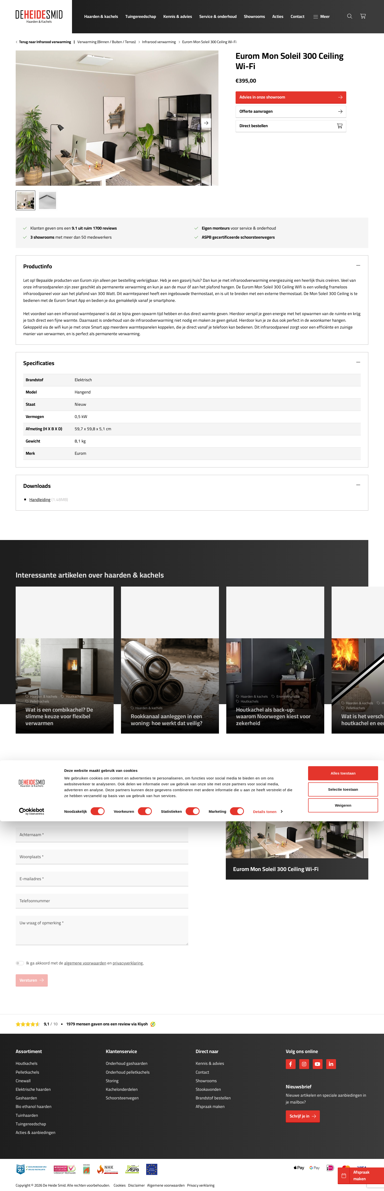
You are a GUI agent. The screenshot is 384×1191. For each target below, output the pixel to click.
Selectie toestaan (343, 1159)
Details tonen (264, 1181)
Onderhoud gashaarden (126, 1063)
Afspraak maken (210, 1106)
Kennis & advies (177, 16)
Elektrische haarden (33, 1089)
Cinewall (23, 1081)
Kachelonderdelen (122, 1089)
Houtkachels (26, 1063)
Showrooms (254, 16)
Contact (297, 16)
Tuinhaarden (27, 1115)
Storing (112, 1081)
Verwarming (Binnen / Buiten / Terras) (106, 42)
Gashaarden (26, 1098)
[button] (206, 123)
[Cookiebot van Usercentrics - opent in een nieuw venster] (31, 1181)
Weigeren (343, 1175)
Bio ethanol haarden (33, 1106)
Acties (277, 16)
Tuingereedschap (140, 16)
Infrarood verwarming (159, 42)
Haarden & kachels (101, 16)
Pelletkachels (27, 1072)
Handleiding (39, 499)
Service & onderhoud (218, 16)
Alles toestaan (343, 1143)
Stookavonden (208, 1089)
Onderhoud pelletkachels (128, 1072)
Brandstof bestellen (213, 1098)
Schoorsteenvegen (122, 1098)
